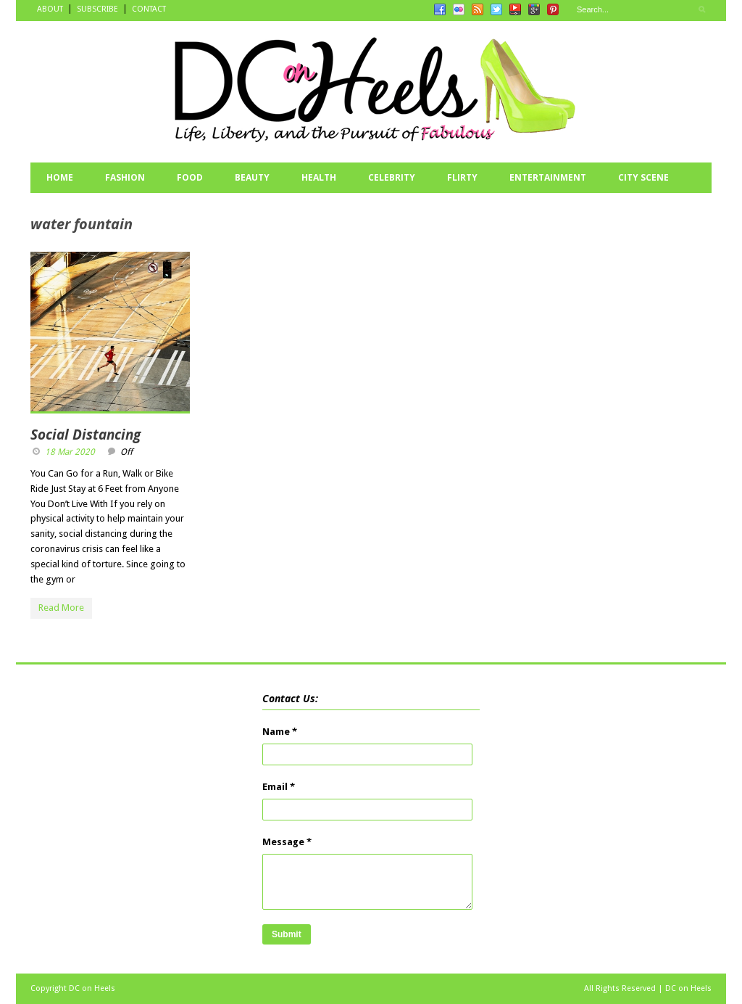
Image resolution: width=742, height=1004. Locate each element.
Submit (286, 934)
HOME (59, 177)
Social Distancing (85, 434)
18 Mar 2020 (70, 452)
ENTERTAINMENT (547, 177)
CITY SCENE (643, 177)
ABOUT (50, 9)
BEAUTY (252, 177)
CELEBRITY (391, 177)
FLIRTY (462, 177)
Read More (61, 607)
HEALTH (318, 177)
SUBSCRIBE (97, 9)
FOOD (190, 177)
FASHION (125, 177)
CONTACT (149, 9)
